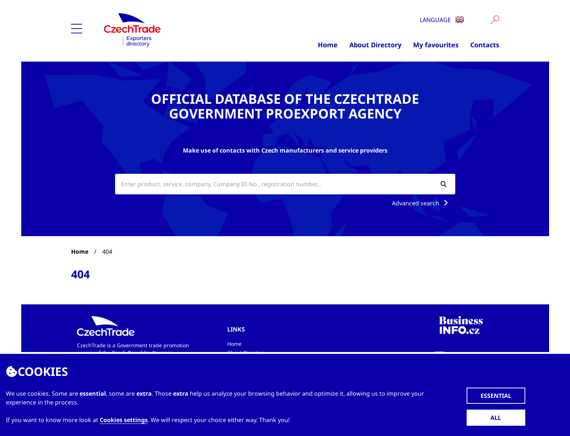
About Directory (375, 44)
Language (442, 20)
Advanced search (421, 203)
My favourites (436, 44)
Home (328, 44)
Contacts (484, 44)
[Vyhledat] (494, 19)
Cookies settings (124, 420)
